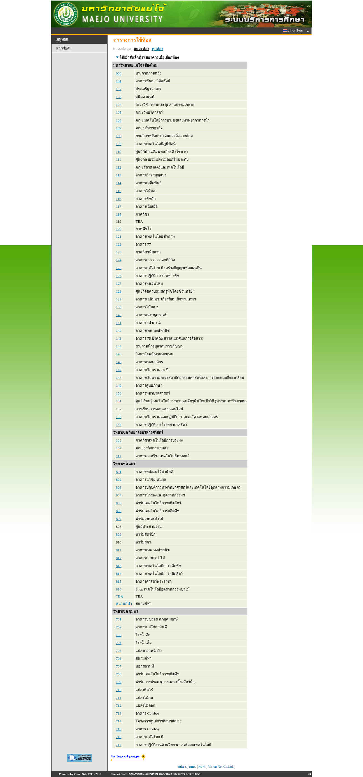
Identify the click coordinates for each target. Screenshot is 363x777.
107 (119, 128)
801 (119, 472)
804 (119, 495)
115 (118, 191)
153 (119, 417)
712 (119, 705)
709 (119, 682)
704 (119, 643)
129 (119, 299)
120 (119, 229)
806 (119, 511)
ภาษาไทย (293, 31)
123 (119, 252)
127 (119, 283)
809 (119, 534)
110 (118, 152)
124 (119, 260)
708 (119, 674)
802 (119, 479)
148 (119, 377)
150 (119, 393)
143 (119, 338)
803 (119, 487)
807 (119, 519)
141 (119, 323)
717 (119, 745)
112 (118, 167)
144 (119, 346)
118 (118, 214)
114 (118, 183)
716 (119, 737)
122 (119, 244)
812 (119, 558)
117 (118, 206)
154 (119, 425)
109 (119, 144)
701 (119, 619)
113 (118, 175)
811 (118, 550)
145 (119, 354)
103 (119, 97)
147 (119, 370)
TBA (119, 596)
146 (119, 362)
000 (119, 73)
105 (119, 112)
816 (119, 589)
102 (119, 89)
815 (119, 581)
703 (119, 635)
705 (119, 650)
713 (119, 713)
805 (119, 503)
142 (119, 330)
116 (118, 199)
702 (119, 627)
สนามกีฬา (124, 603)
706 (119, 658)
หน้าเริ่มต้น (63, 48)
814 (119, 573)
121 (119, 236)
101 (119, 81)
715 (119, 729)
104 (119, 104)
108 (119, 136)
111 (118, 159)
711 (118, 698)
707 (119, 666)
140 (119, 315)
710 (119, 690)
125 (119, 268)
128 (119, 291)
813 (119, 566)
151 (119, 401)
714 (119, 721)
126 (119, 276)
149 (119, 385)
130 (119, 307)
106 (119, 120)
